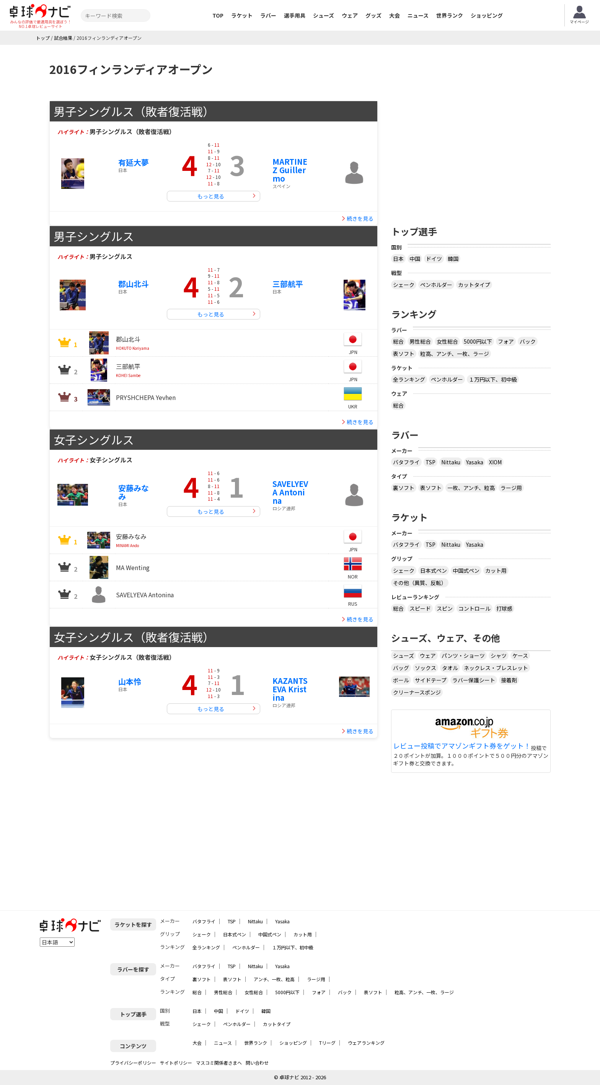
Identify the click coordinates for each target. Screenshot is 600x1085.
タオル (450, 668)
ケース (520, 655)
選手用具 (294, 15)
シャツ (499, 655)
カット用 (496, 570)
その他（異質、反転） (420, 583)
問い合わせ (257, 1062)
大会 (394, 15)
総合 (398, 341)
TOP (217, 15)
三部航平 (287, 283)
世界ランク (449, 15)
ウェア (350, 15)
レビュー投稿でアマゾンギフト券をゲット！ (462, 746)
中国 (414, 258)
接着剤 (509, 680)
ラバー (268, 15)
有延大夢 (133, 162)
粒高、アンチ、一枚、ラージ (454, 353)
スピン (445, 608)
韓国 (453, 258)
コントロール (474, 608)
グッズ (373, 15)
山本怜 (129, 681)
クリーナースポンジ (417, 692)
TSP (430, 462)
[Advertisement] (471, 154)
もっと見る (210, 196)
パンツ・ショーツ (463, 655)
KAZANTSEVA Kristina (290, 689)
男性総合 (420, 341)
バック (528, 341)
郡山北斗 (133, 283)
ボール (401, 680)
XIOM (495, 462)
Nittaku (450, 462)
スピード (420, 608)
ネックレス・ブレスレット (496, 668)
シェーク (403, 284)
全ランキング (409, 379)
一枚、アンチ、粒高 (471, 488)
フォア (506, 341)
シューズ (323, 15)
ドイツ (434, 258)
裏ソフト (403, 488)
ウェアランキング (366, 1042)
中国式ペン (466, 570)
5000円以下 (478, 341)
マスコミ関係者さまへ (219, 1062)
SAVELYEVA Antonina (290, 492)
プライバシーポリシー (133, 1062)
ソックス (425, 668)
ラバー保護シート (473, 680)
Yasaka (474, 462)
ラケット (242, 15)
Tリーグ (327, 1042)
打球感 (504, 608)
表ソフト (403, 353)
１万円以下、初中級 (493, 379)
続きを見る (360, 218)
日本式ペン (433, 570)
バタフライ (406, 462)
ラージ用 (511, 488)
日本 (398, 258)
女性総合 (447, 341)
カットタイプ (474, 284)
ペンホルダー (436, 284)
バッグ (401, 668)
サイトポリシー (176, 1062)
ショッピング (487, 15)
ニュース (418, 15)
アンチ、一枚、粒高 (274, 979)
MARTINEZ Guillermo (289, 170)
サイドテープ (431, 680)
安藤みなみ (133, 492)
